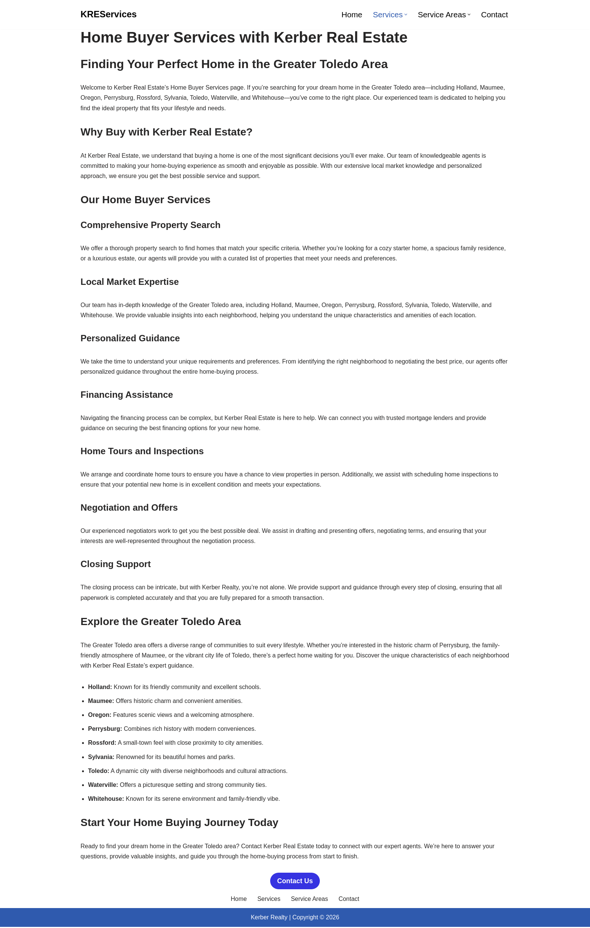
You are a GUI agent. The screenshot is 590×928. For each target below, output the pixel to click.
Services (268, 900)
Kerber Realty (269, 918)
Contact (494, 14)
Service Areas (309, 900)
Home (351, 14)
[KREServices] (109, 14)
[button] (405, 14)
